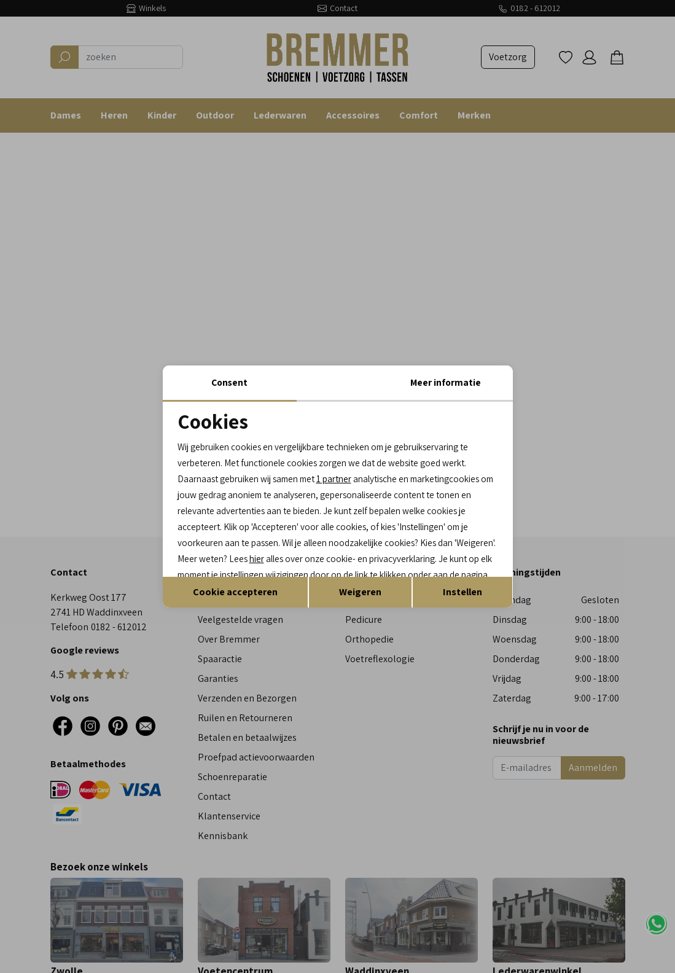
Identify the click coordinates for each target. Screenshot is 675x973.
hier (471, 542)
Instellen (462, 613)
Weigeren (360, 613)
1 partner (348, 458)
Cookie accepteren (235, 613)
